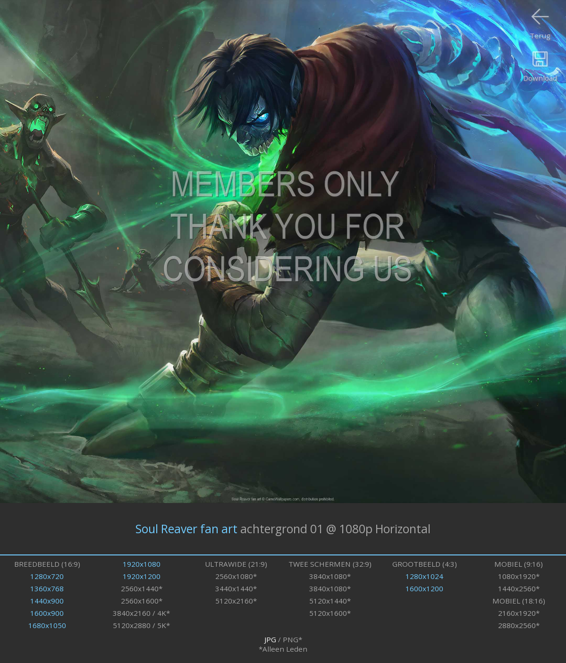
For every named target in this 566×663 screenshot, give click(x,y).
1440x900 (47, 600)
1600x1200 (424, 588)
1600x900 (47, 613)
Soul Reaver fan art (186, 529)
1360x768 (47, 588)
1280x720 (47, 576)
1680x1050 (47, 625)
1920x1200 (142, 576)
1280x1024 (424, 576)
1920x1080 (142, 564)
